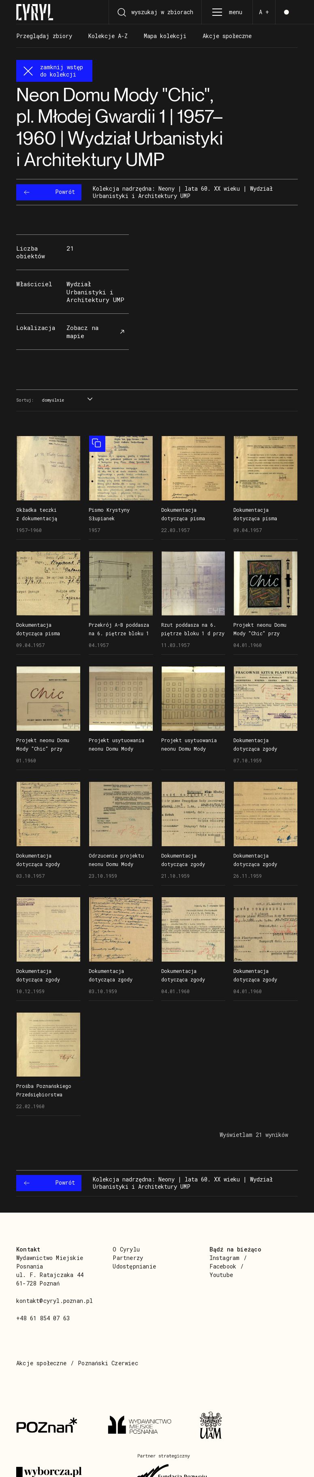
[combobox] (66, 400)
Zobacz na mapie (96, 331)
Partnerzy (128, 1258)
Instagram (224, 1258)
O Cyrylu (126, 1249)
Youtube (221, 1275)
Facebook (223, 1266)
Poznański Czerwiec (108, 1363)
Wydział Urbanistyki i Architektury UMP (95, 292)
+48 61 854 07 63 (43, 1318)
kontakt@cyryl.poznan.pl (54, 1301)
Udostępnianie (134, 1266)
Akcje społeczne (41, 1363)
